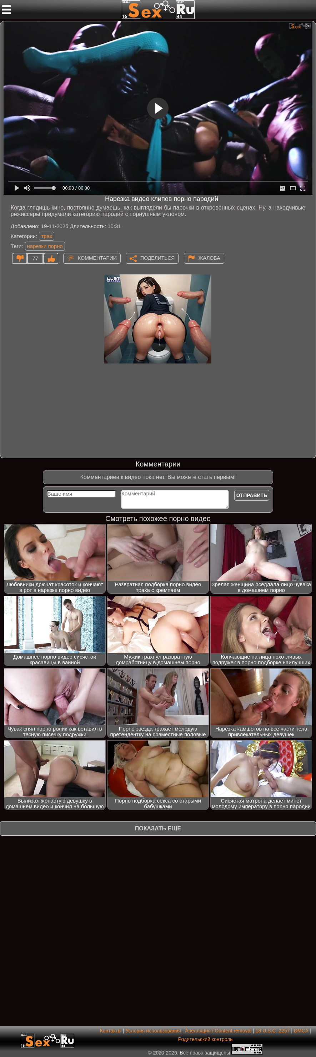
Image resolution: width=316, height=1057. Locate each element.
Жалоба (209, 258)
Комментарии (97, 258)
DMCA (301, 1030)
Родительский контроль (205, 1039)
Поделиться (157, 258)
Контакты (110, 1030)
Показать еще (158, 828)
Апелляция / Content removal (218, 1030)
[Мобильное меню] (6, 9)
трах (46, 236)
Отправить (251, 495)
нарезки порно (45, 246)
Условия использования (153, 1030)
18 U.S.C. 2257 (273, 1030)
